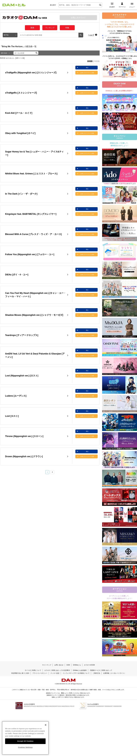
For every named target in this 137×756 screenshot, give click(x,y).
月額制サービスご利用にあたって (101, 670)
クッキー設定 (54, 673)
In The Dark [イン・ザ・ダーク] (21, 194)
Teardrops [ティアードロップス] (21, 335)
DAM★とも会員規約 (80, 670)
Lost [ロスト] (12, 416)
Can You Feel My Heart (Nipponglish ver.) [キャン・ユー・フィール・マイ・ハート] (35, 295)
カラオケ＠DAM (89, 665)
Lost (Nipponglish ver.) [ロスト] (21, 375)
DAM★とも (77, 665)
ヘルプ (91, 35)
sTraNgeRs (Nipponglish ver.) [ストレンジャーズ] (30, 72)
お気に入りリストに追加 (87, 72)
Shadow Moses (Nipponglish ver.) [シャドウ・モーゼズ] (34, 315)
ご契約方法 (96, 673)
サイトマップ (46, 665)
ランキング (50, 28)
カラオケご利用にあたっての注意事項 (57, 670)
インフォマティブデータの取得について (76, 673)
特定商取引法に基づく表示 (20, 673)
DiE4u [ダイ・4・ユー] (16, 274)
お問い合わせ (58, 665)
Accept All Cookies (25, 748)
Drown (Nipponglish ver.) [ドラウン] (24, 456)
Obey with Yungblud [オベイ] (20, 133)
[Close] (45, 731)
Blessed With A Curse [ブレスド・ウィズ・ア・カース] (33, 234)
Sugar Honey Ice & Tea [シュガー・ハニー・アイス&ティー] (34, 153)
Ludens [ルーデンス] (15, 396)
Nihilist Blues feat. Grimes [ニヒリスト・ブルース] (31, 173)
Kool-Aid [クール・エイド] (18, 113)
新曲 (32, 28)
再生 (87, 67)
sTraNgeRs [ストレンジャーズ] (21, 93)
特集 (67, 28)
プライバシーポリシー (39, 673)
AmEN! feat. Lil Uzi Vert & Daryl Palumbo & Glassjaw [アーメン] (35, 355)
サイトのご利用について (33, 670)
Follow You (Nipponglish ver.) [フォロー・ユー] (29, 254)
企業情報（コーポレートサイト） (114, 673)
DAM (68, 665)
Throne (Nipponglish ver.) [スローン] (24, 436)
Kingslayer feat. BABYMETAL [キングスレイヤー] (30, 214)
